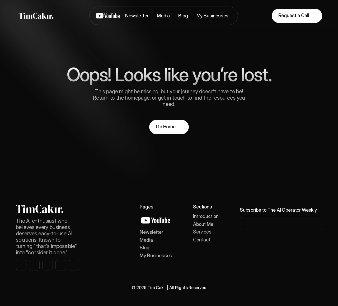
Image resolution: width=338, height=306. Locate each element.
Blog (144, 247)
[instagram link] (21, 265)
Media (146, 240)
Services (202, 232)
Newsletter (151, 232)
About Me (203, 224)
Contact (201, 239)
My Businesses (156, 255)
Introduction (206, 216)
